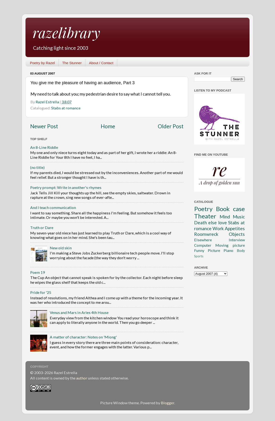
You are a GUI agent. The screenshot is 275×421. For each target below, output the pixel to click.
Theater (205, 216)
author (81, 378)
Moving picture (230, 245)
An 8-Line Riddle (44, 147)
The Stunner (72, 63)
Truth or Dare (41, 227)
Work (218, 228)
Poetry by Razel (42, 63)
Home (108, 126)
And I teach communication (53, 207)
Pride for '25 (40, 292)
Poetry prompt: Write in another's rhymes (65, 187)
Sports (198, 256)
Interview (237, 240)
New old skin (61, 248)
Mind (225, 216)
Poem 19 (37, 272)
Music (239, 216)
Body (241, 251)
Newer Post (44, 126)
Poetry (203, 209)
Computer (202, 245)
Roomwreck (206, 234)
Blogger (167, 402)
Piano (228, 250)
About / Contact (101, 63)
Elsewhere (203, 240)
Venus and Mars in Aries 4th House (79, 312)
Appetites (235, 228)
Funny (199, 250)
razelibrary (66, 32)
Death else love (210, 222)
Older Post (170, 126)
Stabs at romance (65, 108)
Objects (237, 234)
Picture (214, 250)
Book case (230, 209)
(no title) (37, 167)
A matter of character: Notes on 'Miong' (83, 337)
